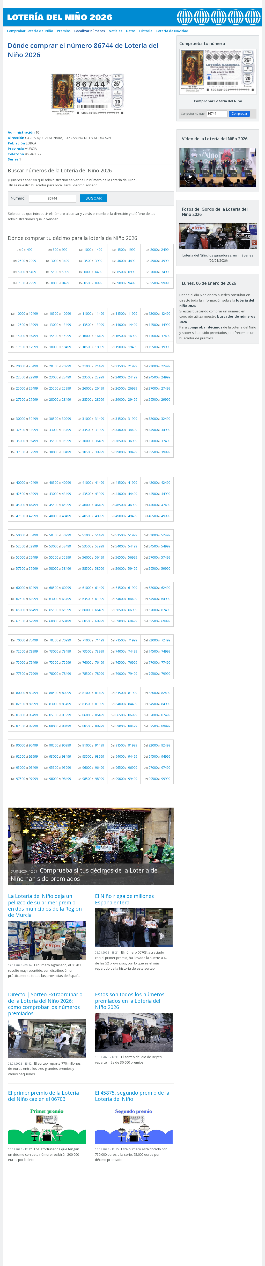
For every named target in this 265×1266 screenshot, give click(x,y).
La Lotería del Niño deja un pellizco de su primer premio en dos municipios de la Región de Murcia (45, 905)
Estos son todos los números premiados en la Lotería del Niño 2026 (130, 1001)
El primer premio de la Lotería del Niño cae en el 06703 (43, 1095)
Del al (24, 249)
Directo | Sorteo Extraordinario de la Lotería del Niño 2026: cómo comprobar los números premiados (45, 1004)
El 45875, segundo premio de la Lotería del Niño (132, 1095)
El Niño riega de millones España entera (124, 899)
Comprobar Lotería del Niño (218, 101)
